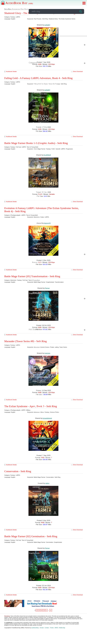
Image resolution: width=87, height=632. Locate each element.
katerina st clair (39, 407)
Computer (37, 93)
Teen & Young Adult (41, 53)
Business (36, 88)
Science (36, 205)
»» (50, 610)
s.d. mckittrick (38, 368)
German (36, 320)
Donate (32, 31)
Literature (37, 158)
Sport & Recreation (41, 218)
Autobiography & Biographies (45, 84)
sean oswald (38, 390)
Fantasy (36, 119)
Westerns (37, 240)
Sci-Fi (35, 201)
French (36, 311)
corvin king (37, 351)
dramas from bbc (40, 442)
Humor (35, 140)
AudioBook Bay (19, 3)
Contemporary (39, 97)
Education (37, 114)
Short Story (37, 293)
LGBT (35, 149)
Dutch (35, 307)
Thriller (35, 227)
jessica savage (39, 437)
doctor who (37, 342)
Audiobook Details (11, 71)
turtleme (36, 416)
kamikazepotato (39, 496)
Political (36, 188)
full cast (36, 334)
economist (37, 491)
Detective (37, 106)
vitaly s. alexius (39, 381)
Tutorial (36, 235)
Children (36, 49)
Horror (35, 136)
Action (35, 71)
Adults (35, 57)
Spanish (36, 315)
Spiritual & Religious (41, 214)
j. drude (36, 355)
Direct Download (78, 529)
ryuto (35, 364)
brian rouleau (38, 372)
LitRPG (36, 162)
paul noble (37, 420)
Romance (37, 196)
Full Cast (36, 275)
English (36, 302)
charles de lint (38, 403)
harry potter (37, 338)
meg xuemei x (39, 500)
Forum (31, 27)
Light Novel (37, 153)
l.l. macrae (37, 465)
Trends (52, 627)
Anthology (37, 258)
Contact (47, 627)
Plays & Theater (39, 179)
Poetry (35, 184)
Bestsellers (37, 262)
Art (34, 80)
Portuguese (37, 324)
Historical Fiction (40, 127)
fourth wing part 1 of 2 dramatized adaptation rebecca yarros (55, 447)
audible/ (36, 347)
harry (35, 429)
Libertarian (37, 280)
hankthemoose (39, 461)
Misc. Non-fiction (40, 166)
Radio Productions (40, 192)
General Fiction (39, 123)
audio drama (38, 478)
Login (31, 18)
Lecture (36, 145)
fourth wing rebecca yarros (44, 457)
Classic (36, 267)
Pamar (47, 548)
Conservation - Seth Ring (17, 471)
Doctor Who (38, 110)
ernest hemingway (40, 377)
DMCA (56, 627)
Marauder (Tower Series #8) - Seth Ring (25, 341)
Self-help (36, 209)
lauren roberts (38, 433)
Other (35, 248)
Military (36, 284)
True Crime (37, 231)
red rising (36, 470)
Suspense (37, 222)
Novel (35, 288)
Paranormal (37, 175)
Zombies (36, 244)
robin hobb (37, 360)
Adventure (37, 76)
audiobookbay (35, 627)
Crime (35, 101)
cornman (36, 487)
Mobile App (62, 627)
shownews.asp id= (40, 385)
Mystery (36, 171)
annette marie (38, 398)
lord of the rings (39, 411)
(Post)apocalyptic (40, 67)
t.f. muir (36, 504)
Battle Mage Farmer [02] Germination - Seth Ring (30, 536)
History (36, 132)
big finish (36, 483)
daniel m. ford (38, 394)
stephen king (38, 474)
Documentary (38, 271)
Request (32, 22)
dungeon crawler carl (41, 424)
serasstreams (38, 452)
